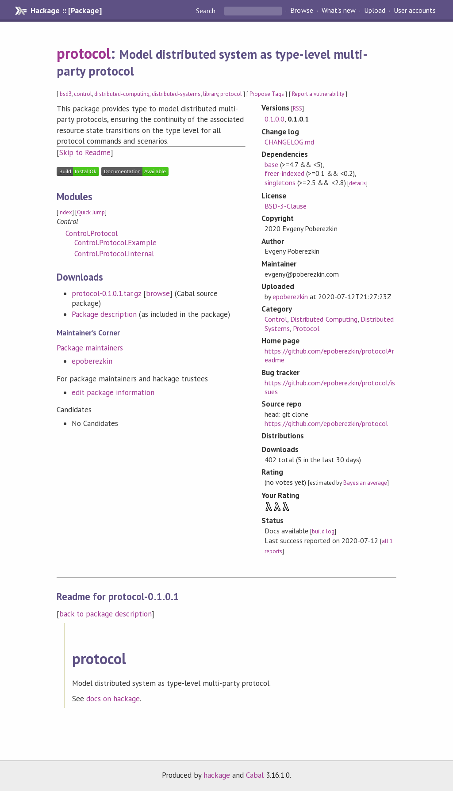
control (83, 94)
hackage (216, 775)
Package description (104, 314)
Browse (301, 10)
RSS (297, 108)
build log (323, 531)
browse (158, 293)
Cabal (255, 775)
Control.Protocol (91, 233)
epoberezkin (92, 361)
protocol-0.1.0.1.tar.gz (106, 293)
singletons (280, 182)
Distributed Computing (323, 319)
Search (206, 10)
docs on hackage (113, 699)
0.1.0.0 (274, 118)
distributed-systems (176, 94)
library (210, 94)
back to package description (105, 614)
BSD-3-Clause (286, 206)
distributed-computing (122, 94)
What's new (339, 10)
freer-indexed (284, 173)
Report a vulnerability (318, 94)
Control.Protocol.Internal (114, 254)
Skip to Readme (85, 152)
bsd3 (66, 94)
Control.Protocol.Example (115, 242)
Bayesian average (365, 483)
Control (276, 319)
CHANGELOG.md (289, 141)
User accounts (415, 10)
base (271, 164)
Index (65, 212)
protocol (84, 53)
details (357, 183)
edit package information (113, 392)
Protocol (306, 328)
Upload (374, 10)
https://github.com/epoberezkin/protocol (326, 423)
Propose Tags (267, 94)
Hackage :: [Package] (66, 11)
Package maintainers (90, 348)
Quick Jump (91, 212)
